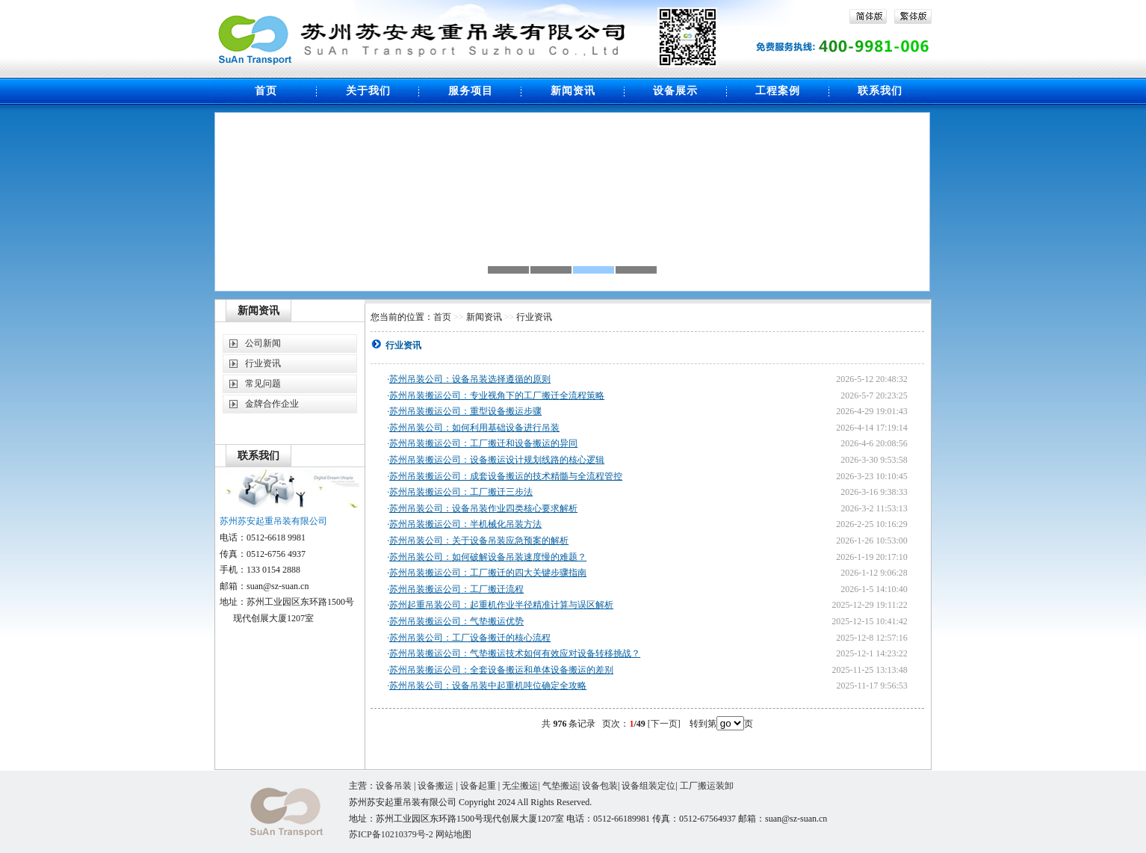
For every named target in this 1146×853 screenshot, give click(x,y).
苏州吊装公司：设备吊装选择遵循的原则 (470, 379)
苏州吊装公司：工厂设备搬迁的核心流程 (470, 637)
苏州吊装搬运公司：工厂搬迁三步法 (461, 492)
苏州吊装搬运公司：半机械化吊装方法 (465, 524)
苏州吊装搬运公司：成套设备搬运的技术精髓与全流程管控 (505, 476)
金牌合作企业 (272, 403)
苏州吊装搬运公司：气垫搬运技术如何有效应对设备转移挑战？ (514, 653)
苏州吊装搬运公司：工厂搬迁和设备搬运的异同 (483, 443)
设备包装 (600, 785)
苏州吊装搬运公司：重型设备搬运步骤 (465, 411)
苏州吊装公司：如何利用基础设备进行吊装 (474, 427)
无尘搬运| (522, 785)
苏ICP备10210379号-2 (392, 834)
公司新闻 (263, 343)
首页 (442, 317)
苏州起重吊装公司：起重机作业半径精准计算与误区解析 (501, 605)
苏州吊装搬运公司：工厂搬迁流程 (456, 589)
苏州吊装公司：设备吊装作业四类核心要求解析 (483, 508)
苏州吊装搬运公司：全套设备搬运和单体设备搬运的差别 (501, 670)
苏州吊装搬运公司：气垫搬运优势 (456, 621)
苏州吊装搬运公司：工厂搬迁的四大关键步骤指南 (487, 572)
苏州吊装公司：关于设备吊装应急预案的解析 (479, 540)
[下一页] (664, 723)
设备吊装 (394, 785)
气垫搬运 (560, 785)
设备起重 (478, 785)
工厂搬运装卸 (707, 785)
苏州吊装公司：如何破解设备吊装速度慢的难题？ (487, 557)
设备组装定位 (648, 785)
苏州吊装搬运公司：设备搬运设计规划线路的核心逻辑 (496, 460)
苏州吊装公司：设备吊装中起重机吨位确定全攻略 (487, 685)
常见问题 (263, 383)
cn (823, 818)
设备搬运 (435, 785)
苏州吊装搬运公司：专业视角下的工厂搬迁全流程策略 (496, 395)
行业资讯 (263, 363)
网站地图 (453, 834)
